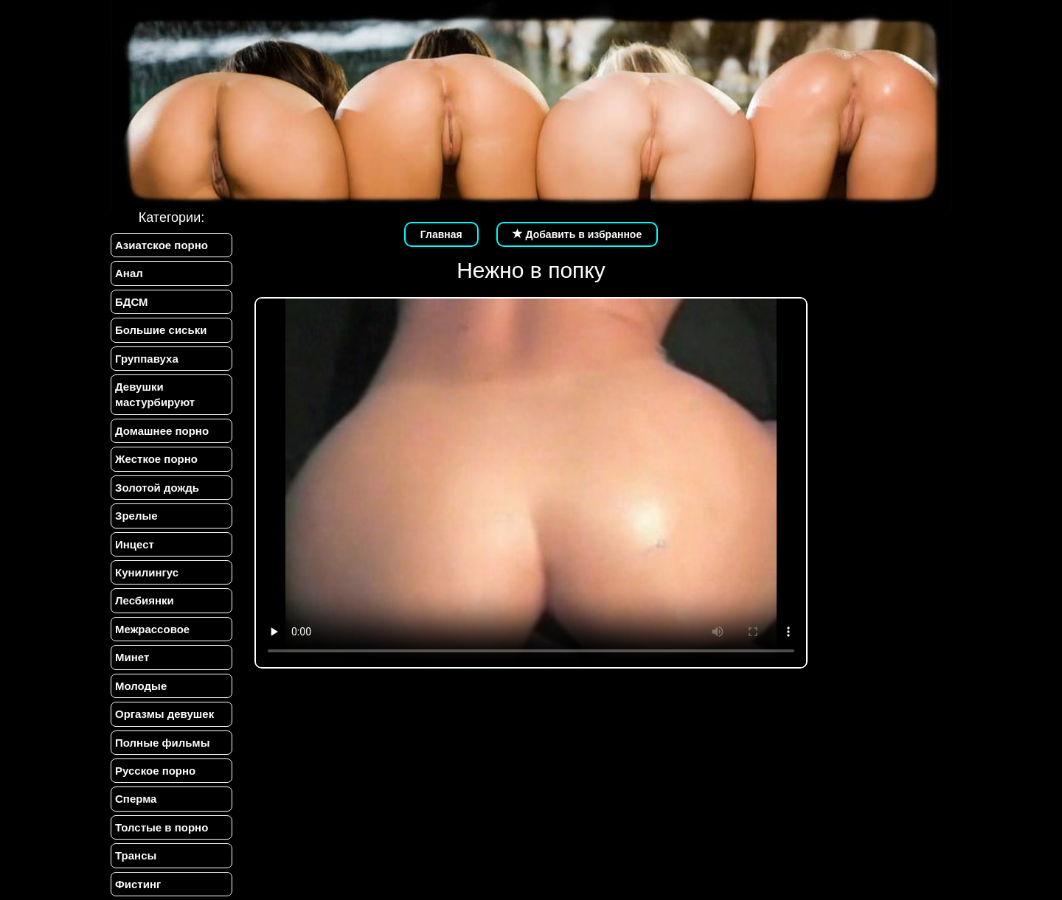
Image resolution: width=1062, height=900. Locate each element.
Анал (129, 273)
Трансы (135, 855)
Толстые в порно (161, 827)
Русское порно (155, 770)
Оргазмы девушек (164, 714)
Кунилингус (146, 572)
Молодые (141, 686)
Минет (132, 657)
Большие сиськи (160, 330)
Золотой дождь (157, 487)
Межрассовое (152, 629)
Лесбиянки (144, 600)
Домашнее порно (162, 431)
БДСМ (131, 302)
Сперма (135, 798)
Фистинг (138, 884)
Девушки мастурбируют (155, 394)
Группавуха (146, 358)
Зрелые (136, 515)
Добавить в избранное (577, 234)
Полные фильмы (162, 742)
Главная (441, 234)
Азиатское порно (161, 245)
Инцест (134, 544)
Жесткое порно (156, 459)
